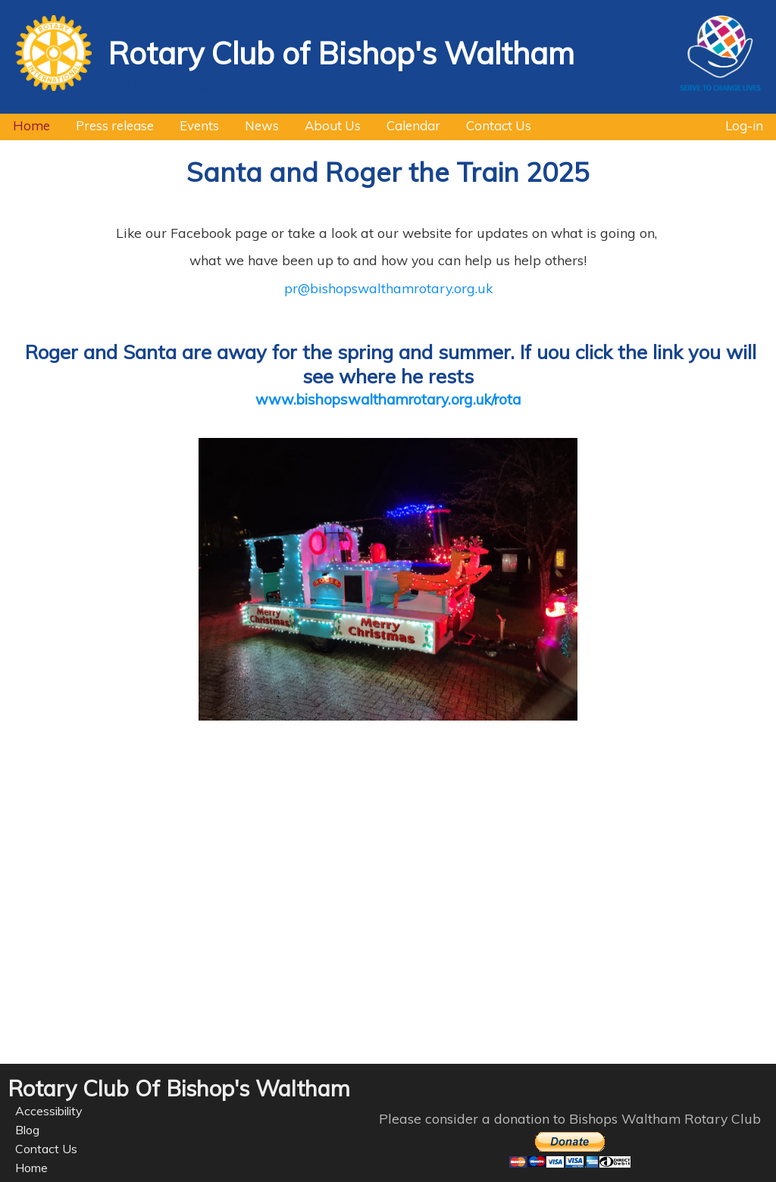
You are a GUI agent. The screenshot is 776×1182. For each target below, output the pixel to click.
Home (25, 123)
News (255, 123)
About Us (326, 123)
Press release (108, 123)
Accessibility (49, 1110)
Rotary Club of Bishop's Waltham (341, 53)
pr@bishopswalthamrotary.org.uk (388, 288)
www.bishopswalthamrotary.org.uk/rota (388, 399)
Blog (27, 1129)
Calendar (407, 123)
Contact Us (492, 123)
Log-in (744, 123)
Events (193, 123)
